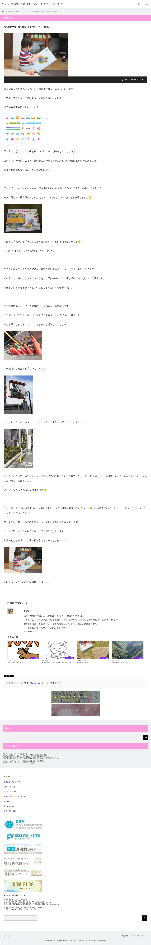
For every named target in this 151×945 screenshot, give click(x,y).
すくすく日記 (35, 658)
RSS (9, 936)
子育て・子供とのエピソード (135, 79)
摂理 (5, 801)
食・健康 (7, 806)
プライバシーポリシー (139, 936)
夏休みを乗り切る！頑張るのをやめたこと (56, 662)
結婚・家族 (8, 811)
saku (16, 683)
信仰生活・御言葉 (10, 782)
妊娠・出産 (8, 787)
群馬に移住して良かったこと (122, 662)
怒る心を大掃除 (82, 662)
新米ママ (58, 683)
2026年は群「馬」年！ (15, 662)
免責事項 (125, 936)
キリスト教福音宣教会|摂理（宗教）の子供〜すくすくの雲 (73, 940)
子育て (51, 683)
